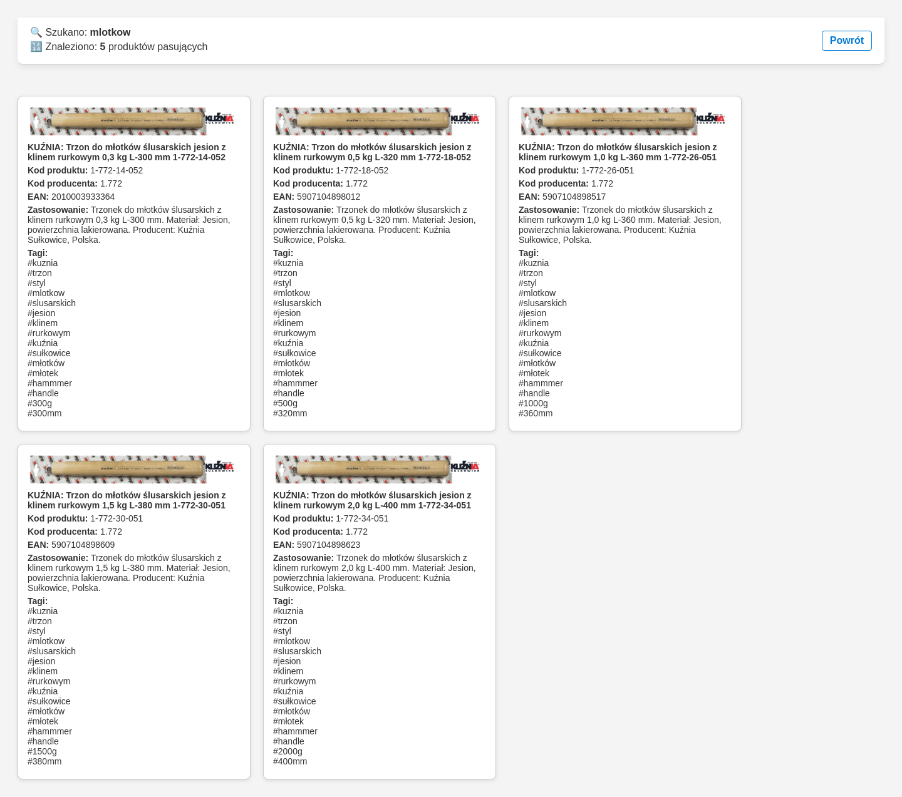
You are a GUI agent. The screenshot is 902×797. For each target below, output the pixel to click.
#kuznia (43, 263)
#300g (40, 403)
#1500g (42, 751)
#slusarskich (52, 303)
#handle (43, 393)
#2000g (288, 751)
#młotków (46, 363)
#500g (285, 403)
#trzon (40, 273)
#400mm (290, 761)
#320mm (290, 413)
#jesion (41, 313)
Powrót (847, 40)
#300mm (44, 413)
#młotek (43, 373)
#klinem (43, 323)
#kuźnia (43, 343)
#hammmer (50, 383)
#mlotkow (46, 293)
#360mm (535, 413)
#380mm (44, 761)
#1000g (533, 403)
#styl (37, 283)
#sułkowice (49, 353)
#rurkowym (49, 333)
